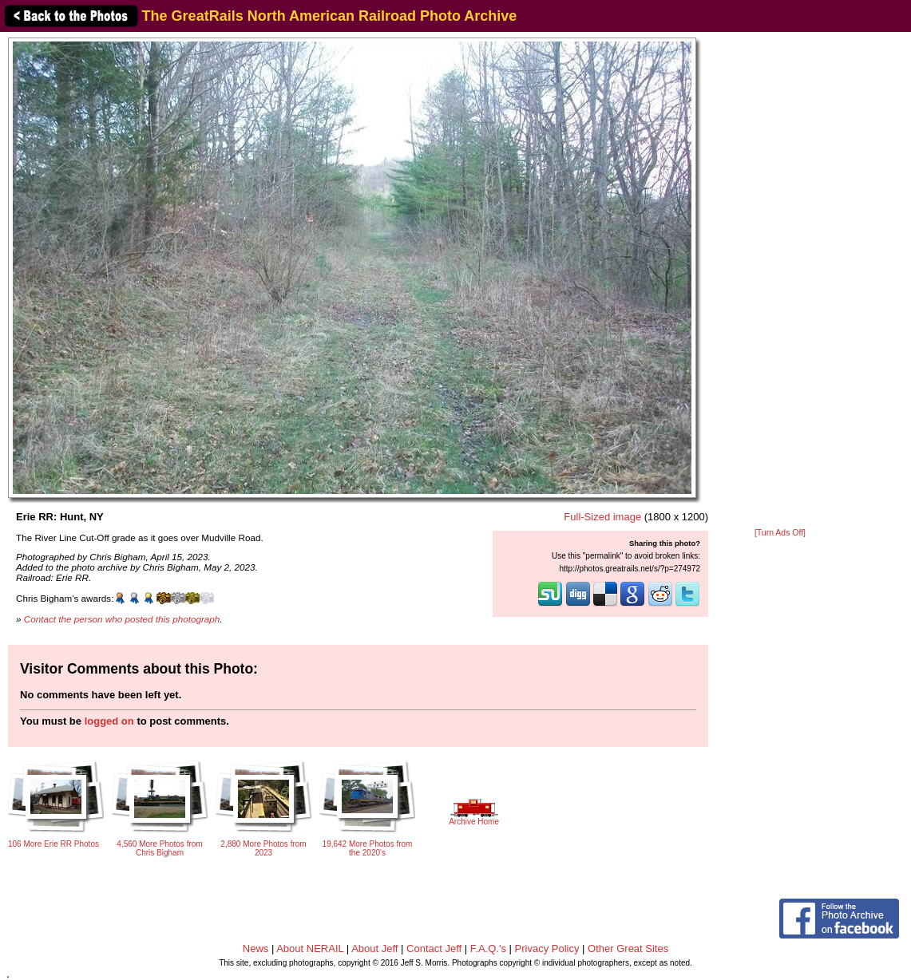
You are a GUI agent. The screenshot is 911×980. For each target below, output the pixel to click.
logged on (109, 721)
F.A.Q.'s (488, 948)
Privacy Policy (547, 948)
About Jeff (374, 948)
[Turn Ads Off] (780, 532)
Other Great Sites (628, 948)
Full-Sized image (602, 517)
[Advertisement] (780, 280)
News (256, 948)
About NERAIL (309, 948)
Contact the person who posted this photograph (122, 619)
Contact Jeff (433, 948)
